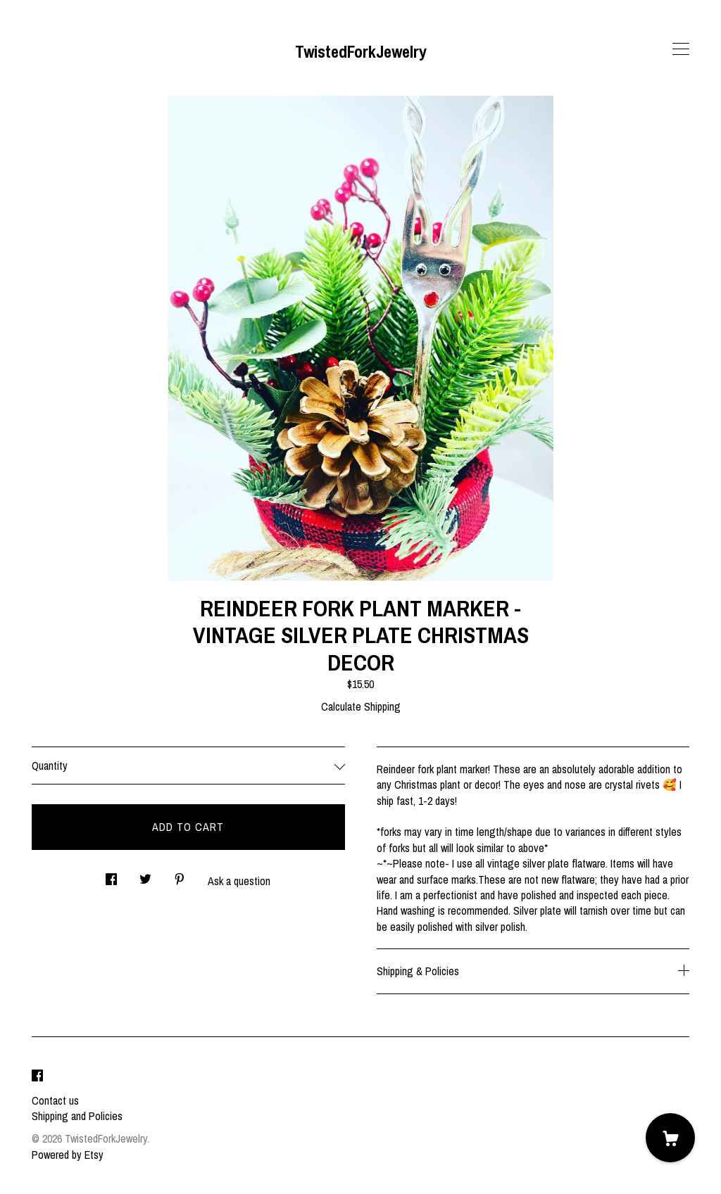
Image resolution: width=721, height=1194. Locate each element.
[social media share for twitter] (145, 875)
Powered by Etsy (68, 1154)
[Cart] (670, 1137)
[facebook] (37, 1076)
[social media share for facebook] (111, 875)
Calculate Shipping (361, 706)
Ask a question (239, 881)
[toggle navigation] (680, 49)
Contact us (55, 1100)
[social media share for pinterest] (179, 875)
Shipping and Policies (77, 1116)
